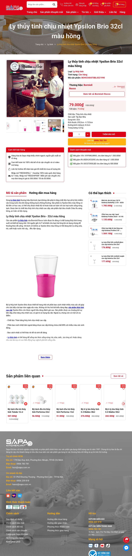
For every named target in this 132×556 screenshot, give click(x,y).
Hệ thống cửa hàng (14, 538)
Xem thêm (45, 357)
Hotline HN (68, 4)
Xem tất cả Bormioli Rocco (96, 94)
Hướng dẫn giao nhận (57, 523)
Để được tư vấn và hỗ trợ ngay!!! (97, 141)
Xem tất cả (118, 376)
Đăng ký (82, 3)
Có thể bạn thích (100, 193)
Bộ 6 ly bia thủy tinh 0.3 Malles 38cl (90, 410)
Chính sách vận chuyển (16, 530)
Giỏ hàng (121, 4)
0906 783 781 (22, 464)
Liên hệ (113, 12)
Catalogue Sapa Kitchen (17, 534)
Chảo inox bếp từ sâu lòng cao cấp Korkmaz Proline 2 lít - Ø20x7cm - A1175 (112, 229)
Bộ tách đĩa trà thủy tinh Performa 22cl (41, 410)
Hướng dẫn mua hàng (57, 519)
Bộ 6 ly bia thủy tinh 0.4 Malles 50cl (114, 410)
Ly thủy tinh (15, 200)
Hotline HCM (53, 4)
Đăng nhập (82, 6)
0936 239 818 (22, 480)
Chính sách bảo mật (15, 523)
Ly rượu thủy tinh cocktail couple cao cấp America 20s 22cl (113, 257)
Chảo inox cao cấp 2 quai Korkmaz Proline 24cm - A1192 (112, 215)
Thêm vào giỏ (109, 134)
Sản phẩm (107, 4)
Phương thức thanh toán (58, 527)
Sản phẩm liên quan (23, 376)
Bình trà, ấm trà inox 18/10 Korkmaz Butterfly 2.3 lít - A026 (113, 202)
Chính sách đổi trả (14, 527)
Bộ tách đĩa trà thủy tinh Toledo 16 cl (17, 410)
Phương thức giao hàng (58, 530)
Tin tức (85, 12)
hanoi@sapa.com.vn (21, 484)
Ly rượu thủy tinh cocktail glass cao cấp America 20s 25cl (112, 243)
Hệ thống (95, 4)
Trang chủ (32, 12)
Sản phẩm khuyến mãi (51, 12)
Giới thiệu (99, 12)
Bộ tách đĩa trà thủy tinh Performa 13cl (65, 410)
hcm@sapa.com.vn (21, 467)
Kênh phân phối (13, 542)
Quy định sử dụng (14, 519)
